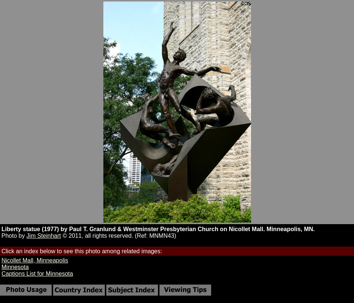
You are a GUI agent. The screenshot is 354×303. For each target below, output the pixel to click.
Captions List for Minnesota (37, 274)
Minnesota (15, 267)
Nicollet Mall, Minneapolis (34, 260)
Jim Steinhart (44, 236)
